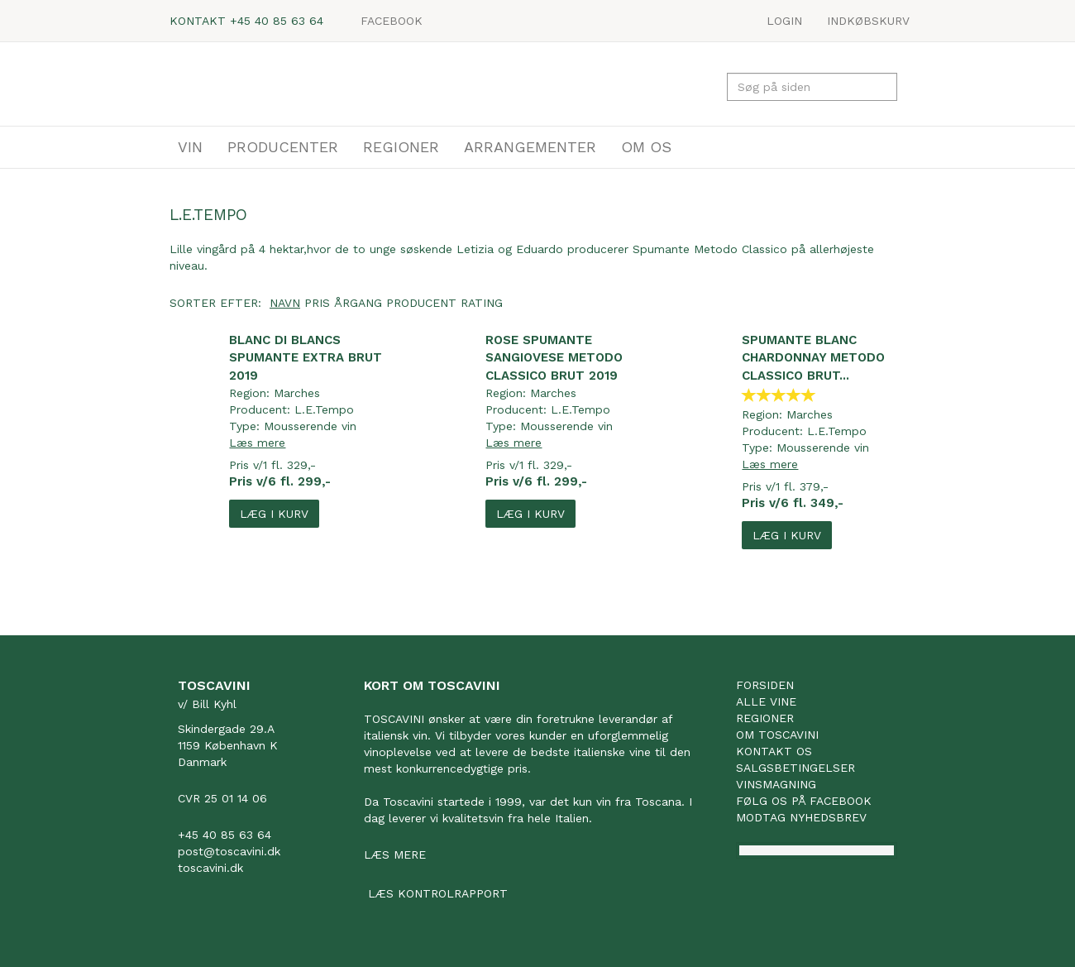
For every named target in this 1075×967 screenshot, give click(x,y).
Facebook (392, 20)
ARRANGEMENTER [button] (530, 147)
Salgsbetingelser (795, 767)
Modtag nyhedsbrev (801, 817)
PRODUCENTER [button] (282, 147)
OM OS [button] (646, 147)
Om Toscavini (777, 734)
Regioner (765, 718)
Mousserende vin (310, 426)
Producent (421, 302)
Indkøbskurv (868, 20)
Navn (285, 302)
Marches (297, 393)
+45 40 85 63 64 (276, 20)
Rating (482, 302)
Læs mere (257, 442)
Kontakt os (774, 751)
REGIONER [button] (401, 147)
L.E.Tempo (324, 409)
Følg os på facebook (804, 800)
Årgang (358, 302)
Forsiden (765, 685)
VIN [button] (190, 147)
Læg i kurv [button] (274, 513)
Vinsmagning (776, 784)
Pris (317, 302)
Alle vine (766, 701)
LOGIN (784, 20)
